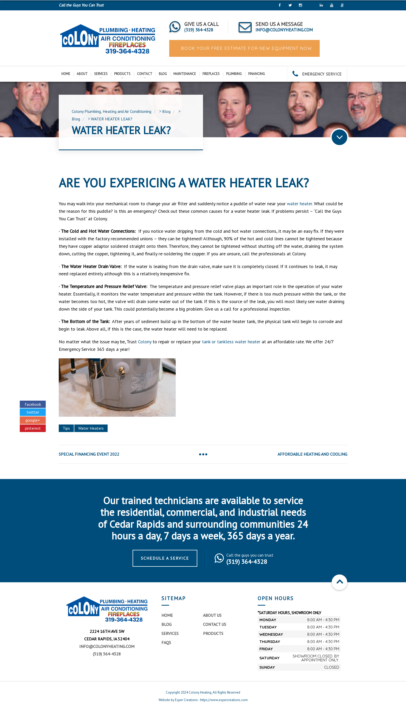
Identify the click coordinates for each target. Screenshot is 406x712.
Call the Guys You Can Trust (81, 5)
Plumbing (234, 74)
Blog (163, 74)
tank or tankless (218, 342)
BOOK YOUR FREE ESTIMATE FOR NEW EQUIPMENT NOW (246, 48)
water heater (299, 204)
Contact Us (214, 624)
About (82, 74)
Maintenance (184, 74)
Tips (66, 428)
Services (101, 74)
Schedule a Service (165, 558)
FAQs (166, 642)
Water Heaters (91, 428)
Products (122, 74)
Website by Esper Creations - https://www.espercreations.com (203, 700)
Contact (144, 74)
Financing (256, 74)
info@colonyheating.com (106, 646)
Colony (144, 342)
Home (65, 74)
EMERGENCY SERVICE (317, 74)
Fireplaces (211, 74)
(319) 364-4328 (107, 653)
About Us (212, 615)
